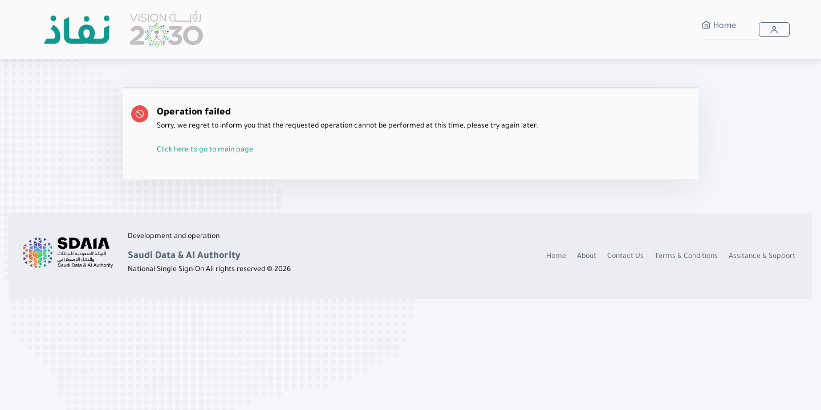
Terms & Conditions (686, 257)
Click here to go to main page (205, 150)
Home (719, 26)
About (586, 257)
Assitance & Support (762, 257)
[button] (774, 29)
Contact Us (625, 257)
